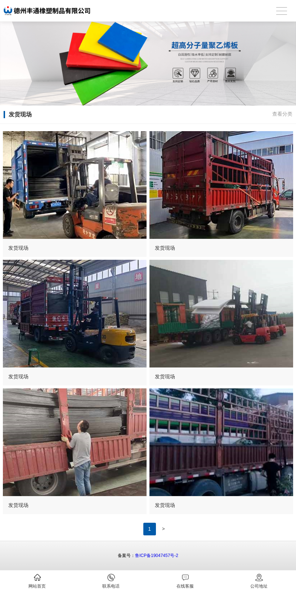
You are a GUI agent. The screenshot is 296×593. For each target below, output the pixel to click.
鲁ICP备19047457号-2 (156, 555)
